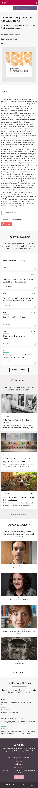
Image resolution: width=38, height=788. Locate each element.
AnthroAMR (19, 764)
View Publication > (11, 213)
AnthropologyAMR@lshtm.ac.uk (19, 757)
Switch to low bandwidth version (23, 8)
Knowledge (16, 220)
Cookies (22, 785)
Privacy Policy (10, 785)
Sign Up (19, 777)
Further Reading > (19, 370)
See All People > (19, 672)
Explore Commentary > (19, 514)
